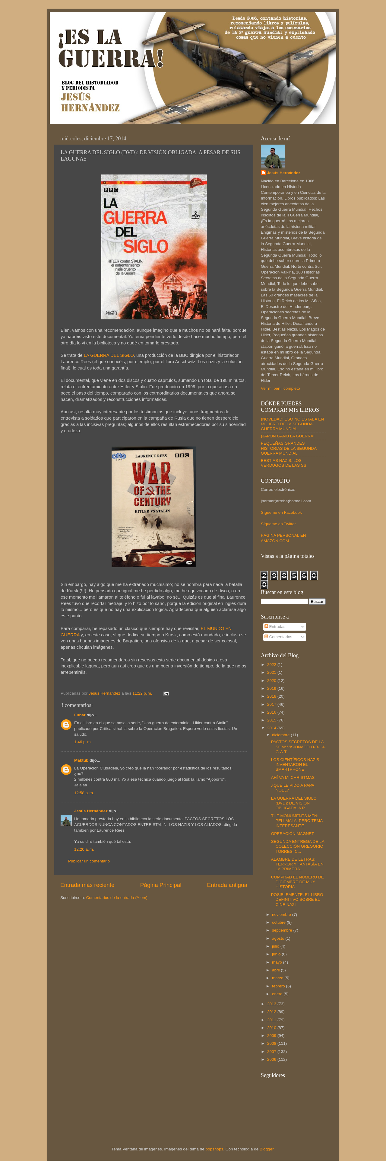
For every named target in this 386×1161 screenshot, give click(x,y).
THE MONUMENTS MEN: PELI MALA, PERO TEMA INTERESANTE (297, 821)
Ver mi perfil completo (280, 388)
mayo (277, 962)
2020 (272, 680)
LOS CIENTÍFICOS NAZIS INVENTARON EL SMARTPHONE (295, 764)
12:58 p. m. (84, 793)
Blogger (267, 1149)
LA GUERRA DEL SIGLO (109, 355)
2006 (272, 1059)
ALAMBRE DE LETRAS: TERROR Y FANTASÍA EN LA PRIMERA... (297, 864)
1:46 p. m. (83, 742)
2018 (272, 696)
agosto (278, 938)
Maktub (81, 760)
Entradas (275, 626)
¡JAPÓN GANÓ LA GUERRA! (288, 436)
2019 (272, 688)
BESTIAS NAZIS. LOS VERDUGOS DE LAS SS (283, 463)
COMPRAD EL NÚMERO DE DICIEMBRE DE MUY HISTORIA (297, 882)
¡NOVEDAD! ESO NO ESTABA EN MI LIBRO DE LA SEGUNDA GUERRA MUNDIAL (292, 424)
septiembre (282, 930)
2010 (272, 1027)
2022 (272, 664)
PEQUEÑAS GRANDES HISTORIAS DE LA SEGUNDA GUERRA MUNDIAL (288, 448)
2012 (272, 1011)
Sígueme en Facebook (281, 512)
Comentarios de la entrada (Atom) (116, 897)
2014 (272, 728)
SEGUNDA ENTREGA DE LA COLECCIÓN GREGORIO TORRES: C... (297, 846)
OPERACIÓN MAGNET (292, 833)
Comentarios (278, 637)
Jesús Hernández (91, 811)
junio (277, 954)
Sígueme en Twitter (278, 524)
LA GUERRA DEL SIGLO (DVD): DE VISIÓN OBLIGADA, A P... (294, 803)
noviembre (282, 914)
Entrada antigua (227, 885)
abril (276, 970)
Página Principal (161, 885)
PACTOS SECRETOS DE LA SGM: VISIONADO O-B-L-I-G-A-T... (298, 747)
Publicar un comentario (89, 861)
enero (277, 994)
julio (276, 946)
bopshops (214, 1149)
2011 (272, 1020)
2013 (272, 1004)
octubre (279, 922)
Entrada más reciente (87, 885)
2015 (272, 720)
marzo (278, 978)
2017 (272, 704)
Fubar (80, 715)
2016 (272, 712)
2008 (272, 1043)
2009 (272, 1035)
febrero (279, 986)
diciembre (281, 735)
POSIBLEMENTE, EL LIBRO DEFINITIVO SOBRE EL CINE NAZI (297, 899)
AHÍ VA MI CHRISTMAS (293, 777)
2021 (272, 672)
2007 (272, 1051)
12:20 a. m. (84, 849)
